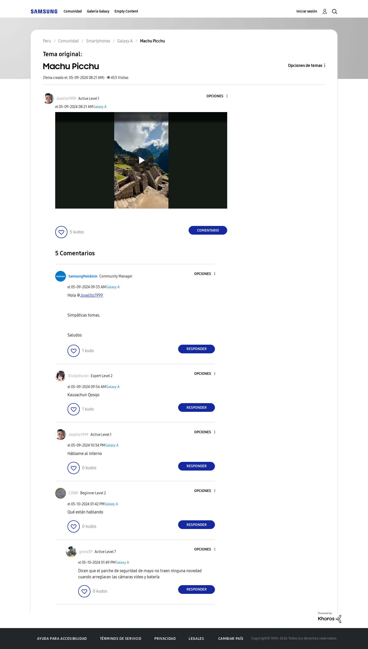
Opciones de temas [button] (305, 65)
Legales (196, 638)
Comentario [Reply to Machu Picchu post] (208, 230)
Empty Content (126, 11)
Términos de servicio (121, 638)
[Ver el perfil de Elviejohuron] (78, 376)
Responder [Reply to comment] (197, 349)
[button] (218, 96)
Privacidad (165, 638)
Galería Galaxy (98, 11)
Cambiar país (231, 638)
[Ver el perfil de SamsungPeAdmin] (82, 276)
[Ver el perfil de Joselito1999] (66, 99)
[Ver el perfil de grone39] (86, 552)
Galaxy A (100, 107)
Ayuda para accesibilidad (62, 638)
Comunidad (73, 11)
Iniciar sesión (306, 11)
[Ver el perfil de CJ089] (73, 493)
